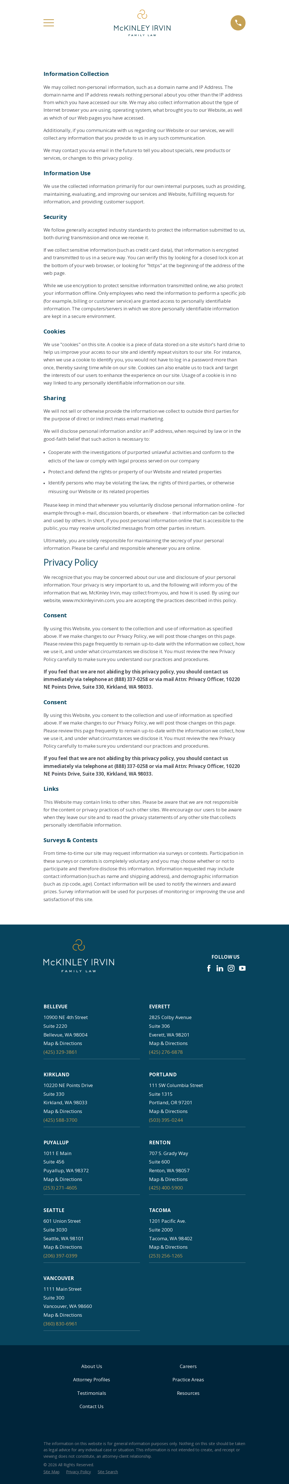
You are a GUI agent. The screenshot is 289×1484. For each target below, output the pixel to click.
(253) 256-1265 (166, 1255)
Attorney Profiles (91, 1379)
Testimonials (91, 1393)
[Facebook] (208, 968)
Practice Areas (188, 1379)
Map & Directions (62, 1043)
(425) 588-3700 (60, 1120)
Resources (188, 1393)
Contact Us (92, 1406)
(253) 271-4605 (60, 1187)
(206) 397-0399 (60, 1255)
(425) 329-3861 (60, 1052)
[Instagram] (231, 968)
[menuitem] (51, 1472)
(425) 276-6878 (166, 1052)
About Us (91, 1366)
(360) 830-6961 (60, 1323)
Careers (188, 1366)
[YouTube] (242, 968)
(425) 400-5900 (166, 1187)
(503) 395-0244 (166, 1120)
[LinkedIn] (219, 968)
